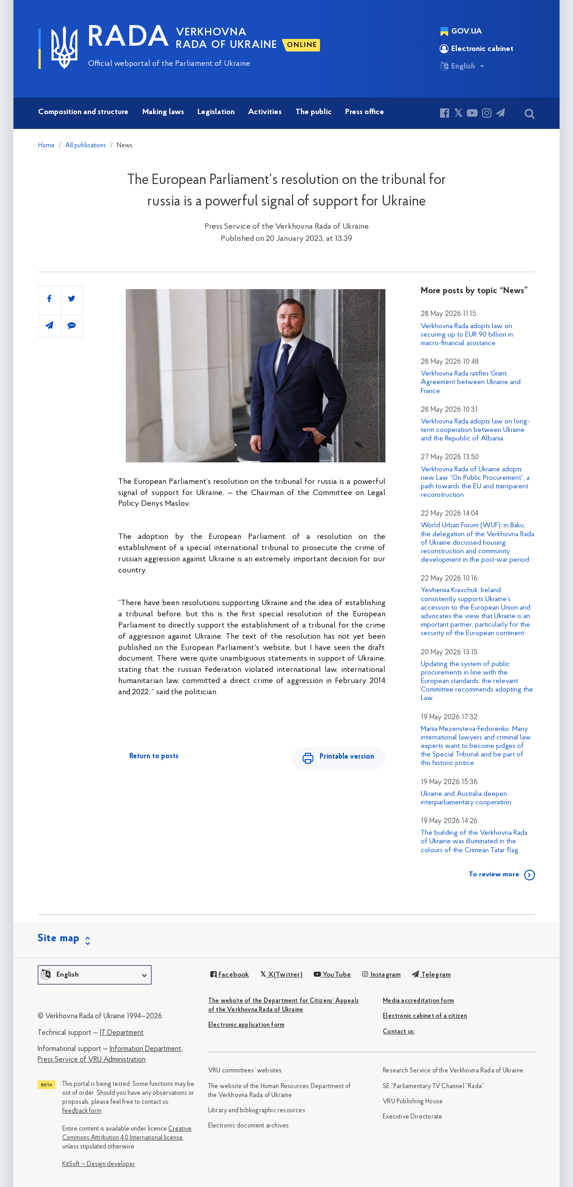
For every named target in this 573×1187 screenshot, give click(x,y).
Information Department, (146, 1049)
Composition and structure (83, 112)
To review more (494, 874)
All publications (85, 145)
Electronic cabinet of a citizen (425, 1016)
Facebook (229, 974)
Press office (364, 112)
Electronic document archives (248, 1126)
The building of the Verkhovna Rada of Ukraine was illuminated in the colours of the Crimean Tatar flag (474, 841)
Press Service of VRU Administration (91, 1059)
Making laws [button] (163, 112)
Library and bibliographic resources (256, 1110)
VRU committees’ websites (245, 1070)
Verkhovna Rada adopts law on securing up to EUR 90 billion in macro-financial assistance (467, 335)
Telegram (431, 974)
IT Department (122, 1033)
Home (46, 145)
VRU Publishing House (413, 1101)
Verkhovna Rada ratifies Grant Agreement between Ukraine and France (471, 382)
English (457, 66)
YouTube (332, 974)
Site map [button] (59, 938)
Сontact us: (399, 1032)
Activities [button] (265, 112)
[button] (95, 975)
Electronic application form (246, 1025)
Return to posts (154, 756)
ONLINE (302, 45)
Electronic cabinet (476, 48)
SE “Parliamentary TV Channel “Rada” (433, 1086)
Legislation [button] (216, 112)
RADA (129, 38)
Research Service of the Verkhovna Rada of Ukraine (453, 1070)
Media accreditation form (418, 1001)
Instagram (381, 974)
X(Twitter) (281, 974)
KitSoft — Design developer (98, 1164)
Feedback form (82, 1111)
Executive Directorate (412, 1117)
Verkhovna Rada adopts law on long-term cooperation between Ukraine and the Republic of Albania (475, 430)
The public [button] (313, 112)
